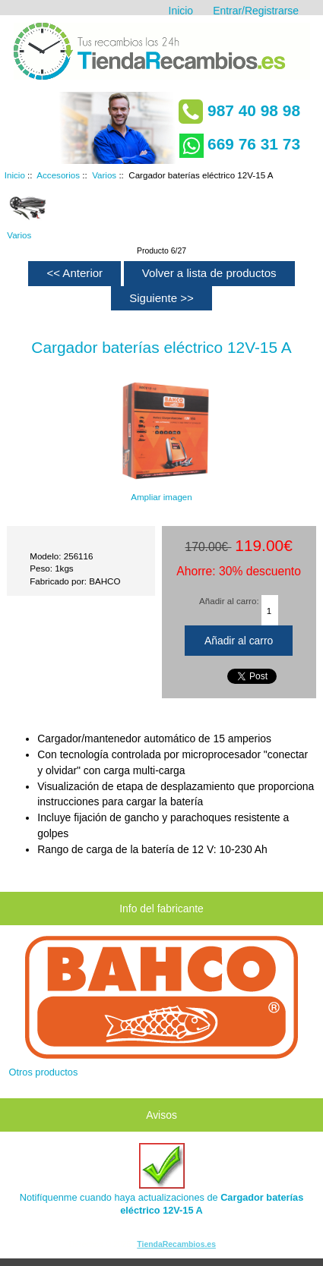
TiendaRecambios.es (176, 1244)
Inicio (181, 11)
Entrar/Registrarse (256, 11)
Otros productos (43, 1072)
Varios (104, 175)
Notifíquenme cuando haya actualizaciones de (162, 1179)
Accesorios (58, 175)
